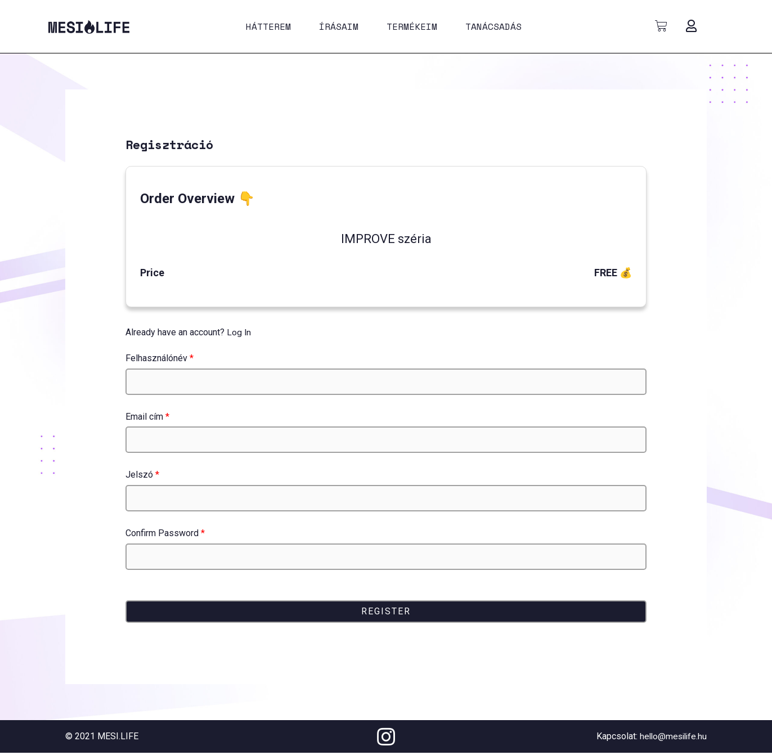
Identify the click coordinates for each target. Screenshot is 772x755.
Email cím (147, 416)
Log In (239, 332)
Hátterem (268, 26)
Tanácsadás (493, 26)
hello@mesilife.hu (671, 736)
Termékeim (412, 26)
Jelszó (142, 474)
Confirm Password (165, 533)
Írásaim (338, 26)
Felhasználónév (159, 358)
